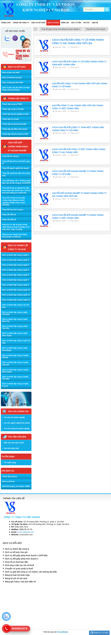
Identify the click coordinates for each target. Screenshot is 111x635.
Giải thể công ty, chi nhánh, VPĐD (16, 486)
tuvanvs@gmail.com (25, 532)
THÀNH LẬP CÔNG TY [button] (21, 22)
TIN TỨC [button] (86, 22)
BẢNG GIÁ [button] (65, 22)
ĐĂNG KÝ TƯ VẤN (99, 632)
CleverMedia (62, 632)
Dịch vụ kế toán (8, 481)
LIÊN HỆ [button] (95, 22)
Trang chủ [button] (5, 22)
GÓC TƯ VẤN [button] (76, 22)
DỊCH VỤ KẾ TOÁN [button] (38, 22)
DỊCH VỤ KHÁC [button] (53, 22)
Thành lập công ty (9, 476)
